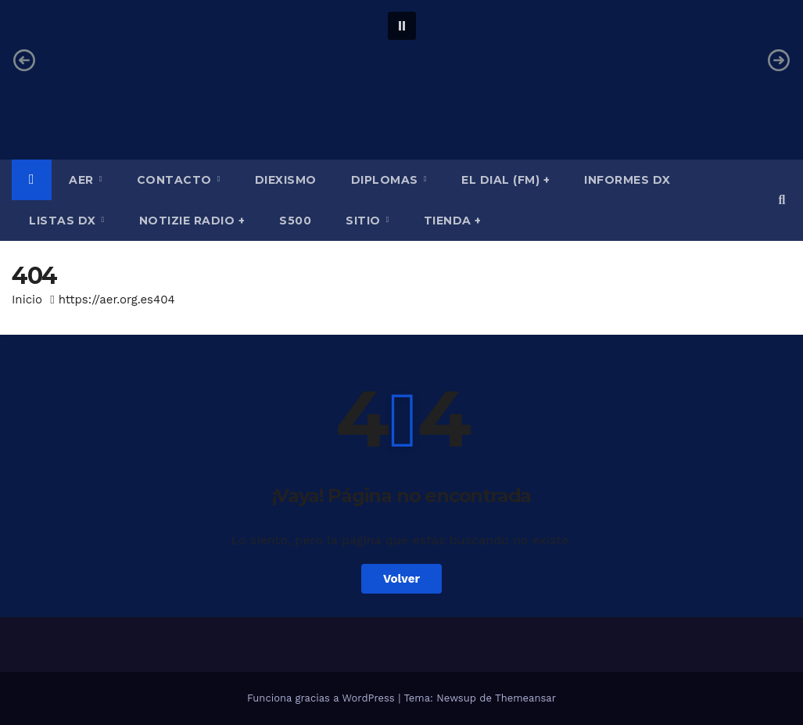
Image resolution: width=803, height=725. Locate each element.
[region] (401, 60)
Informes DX (627, 180)
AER (83, 180)
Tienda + (453, 221)
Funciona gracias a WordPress (322, 698)
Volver (401, 579)
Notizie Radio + (192, 221)
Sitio (365, 221)
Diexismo (286, 180)
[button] (402, 26)
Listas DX (64, 221)
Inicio (27, 300)
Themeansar (525, 698)
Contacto (176, 180)
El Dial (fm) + (505, 180)
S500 (295, 221)
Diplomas (386, 180)
